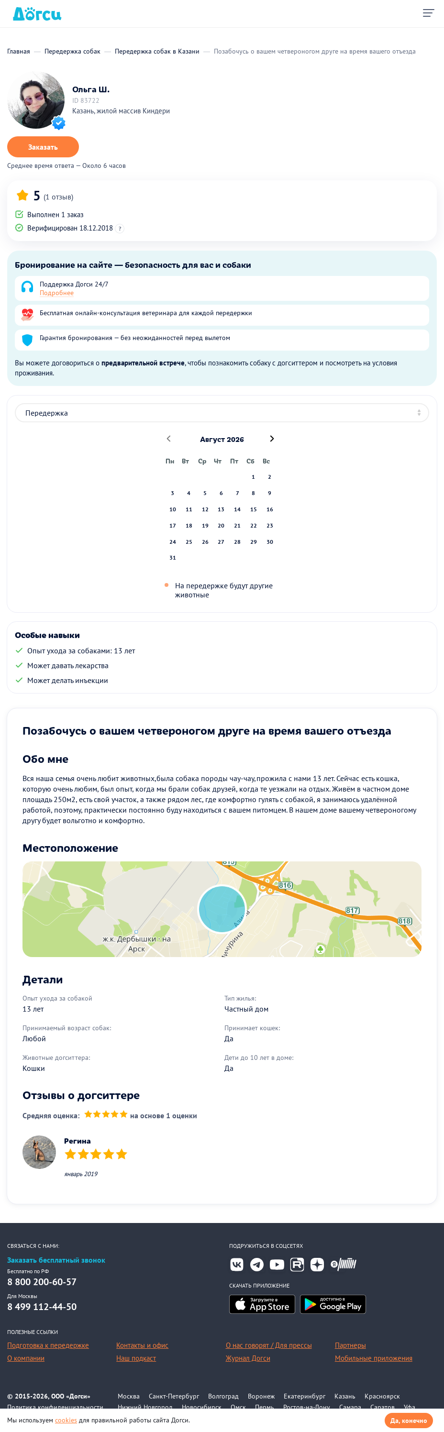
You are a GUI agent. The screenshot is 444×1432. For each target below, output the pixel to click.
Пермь (264, 1407)
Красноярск (382, 1396)
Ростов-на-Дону (306, 1407)
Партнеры (350, 1345)
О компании (25, 1358)
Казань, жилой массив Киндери (121, 110)
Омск (238, 1407)
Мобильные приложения (373, 1358)
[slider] (106, 1115)
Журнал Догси (248, 1358)
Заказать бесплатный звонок (56, 1260)
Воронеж (261, 1396)
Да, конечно (408, 1420)
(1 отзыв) (58, 196)
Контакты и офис (142, 1345)
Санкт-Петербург (174, 1396)
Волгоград (223, 1396)
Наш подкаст (136, 1358)
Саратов (382, 1407)
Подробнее (57, 292)
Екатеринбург (304, 1396)
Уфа (409, 1407)
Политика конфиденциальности (55, 1407)
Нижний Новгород (145, 1407)
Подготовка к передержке (48, 1345)
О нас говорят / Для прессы (269, 1345)
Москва (129, 1396)
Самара (350, 1407)
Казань (344, 1396)
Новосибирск (202, 1407)
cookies (66, 1420)
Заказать (43, 147)
